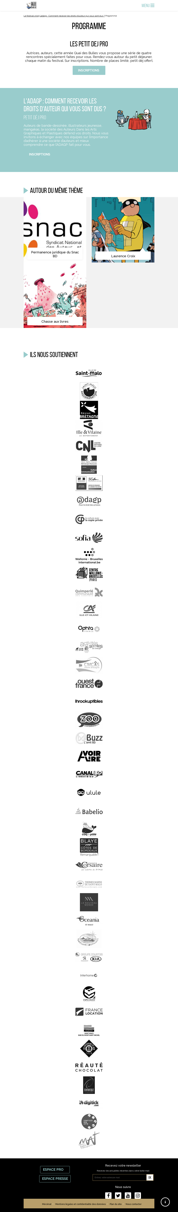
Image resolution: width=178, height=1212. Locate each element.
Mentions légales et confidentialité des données (80, 1204)
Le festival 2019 (31, 16)
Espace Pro (55, 1169)
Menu (148, 5)
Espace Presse (55, 1179)
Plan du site (116, 1204)
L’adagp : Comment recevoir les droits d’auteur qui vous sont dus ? (72, 16)
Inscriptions (89, 70)
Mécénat (46, 1204)
